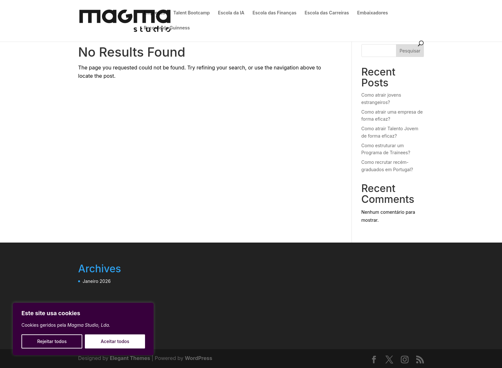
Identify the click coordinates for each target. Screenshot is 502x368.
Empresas (154, 13)
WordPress (198, 358)
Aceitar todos (115, 341)
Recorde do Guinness (167, 28)
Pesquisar (410, 50)
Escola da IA (231, 13)
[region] (83, 329)
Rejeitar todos (52, 341)
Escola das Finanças (274, 13)
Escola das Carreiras (327, 13)
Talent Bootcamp (191, 13)
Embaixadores (372, 13)
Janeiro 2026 (97, 281)
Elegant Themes (130, 358)
